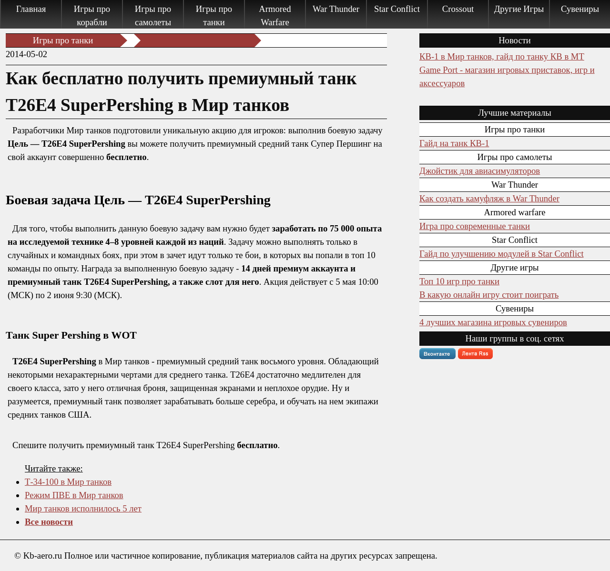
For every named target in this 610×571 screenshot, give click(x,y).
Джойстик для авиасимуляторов (479, 171)
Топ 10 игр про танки (459, 281)
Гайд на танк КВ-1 (454, 143)
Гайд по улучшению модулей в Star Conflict (501, 254)
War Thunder (336, 9)
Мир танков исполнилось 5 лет (83, 508)
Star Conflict (397, 9)
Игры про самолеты (153, 15)
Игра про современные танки (474, 226)
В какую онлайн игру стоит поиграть (489, 295)
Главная (31, 9)
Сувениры (580, 9)
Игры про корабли (92, 15)
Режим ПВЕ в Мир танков (74, 495)
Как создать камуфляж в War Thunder (489, 198)
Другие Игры (519, 9)
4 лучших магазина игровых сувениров (493, 322)
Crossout (458, 9)
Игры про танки (214, 15)
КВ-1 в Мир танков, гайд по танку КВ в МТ (501, 56)
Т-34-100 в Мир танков (68, 482)
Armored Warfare (275, 15)
